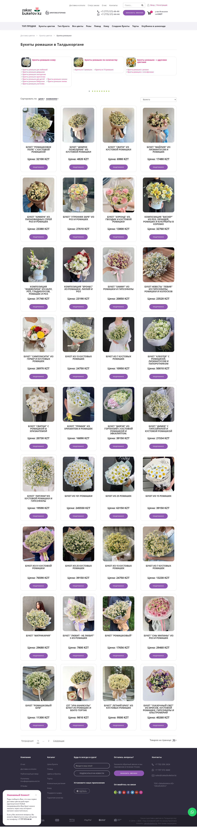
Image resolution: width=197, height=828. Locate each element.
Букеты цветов (47, 26)
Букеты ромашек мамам (56, 79)
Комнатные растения (56, 785)
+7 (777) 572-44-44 (108, 11)
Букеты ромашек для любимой (34, 69)
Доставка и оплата (77, 5)
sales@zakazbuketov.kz (164, 777)
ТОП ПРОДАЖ (29, 26)
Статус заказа (93, 5)
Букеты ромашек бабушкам (33, 81)
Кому (106, 26)
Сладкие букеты (121, 26)
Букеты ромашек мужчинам (33, 77)
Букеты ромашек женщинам (33, 74)
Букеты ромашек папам (57, 81)
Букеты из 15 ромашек (103, 69)
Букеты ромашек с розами (137, 69)
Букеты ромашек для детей (33, 79)
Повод (97, 26)
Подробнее (38, 167)
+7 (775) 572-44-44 (108, 14)
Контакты (113, 5)
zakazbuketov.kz (150, 824)
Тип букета (63, 26)
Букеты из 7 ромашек (83, 69)
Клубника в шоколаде (154, 26)
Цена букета (52, 766)
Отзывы (24, 787)
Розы (88, 26)
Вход (152, 5)
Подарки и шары (54, 794)
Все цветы (77, 26)
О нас (104, 5)
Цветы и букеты (54, 775)
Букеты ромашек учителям (32, 83)
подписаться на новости (92, 775)
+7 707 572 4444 (161, 771)
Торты (135, 26)
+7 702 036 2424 (161, 766)
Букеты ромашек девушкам (33, 72)
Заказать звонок (135, 13)
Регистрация (161, 5)
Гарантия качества (55, 799)
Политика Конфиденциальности (30, 781)
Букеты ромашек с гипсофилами (140, 72)
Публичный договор (29, 775)
